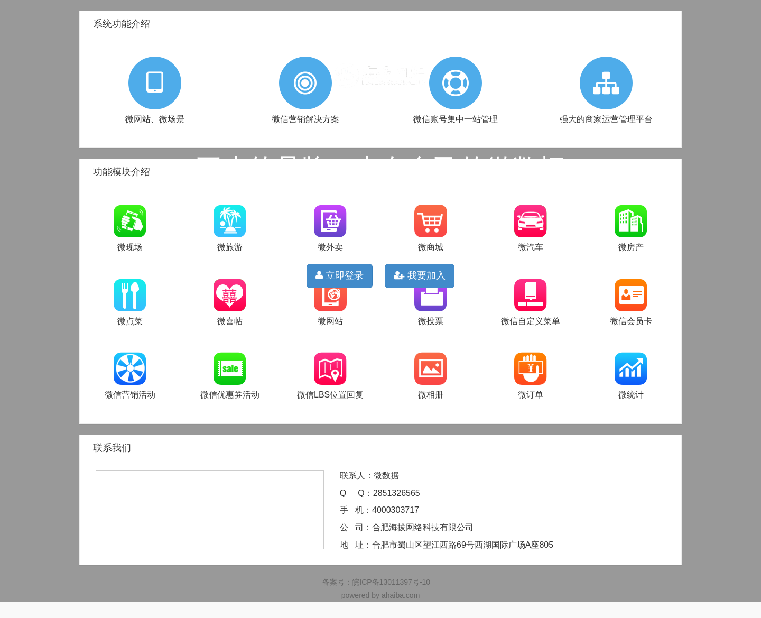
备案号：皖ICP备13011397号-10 (376, 582)
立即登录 (339, 275)
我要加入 (420, 275)
